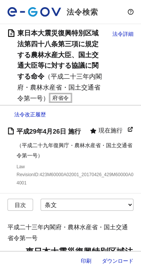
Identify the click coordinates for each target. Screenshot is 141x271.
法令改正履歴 (30, 114)
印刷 (86, 261)
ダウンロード (117, 261)
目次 (20, 205)
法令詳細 (122, 34)
